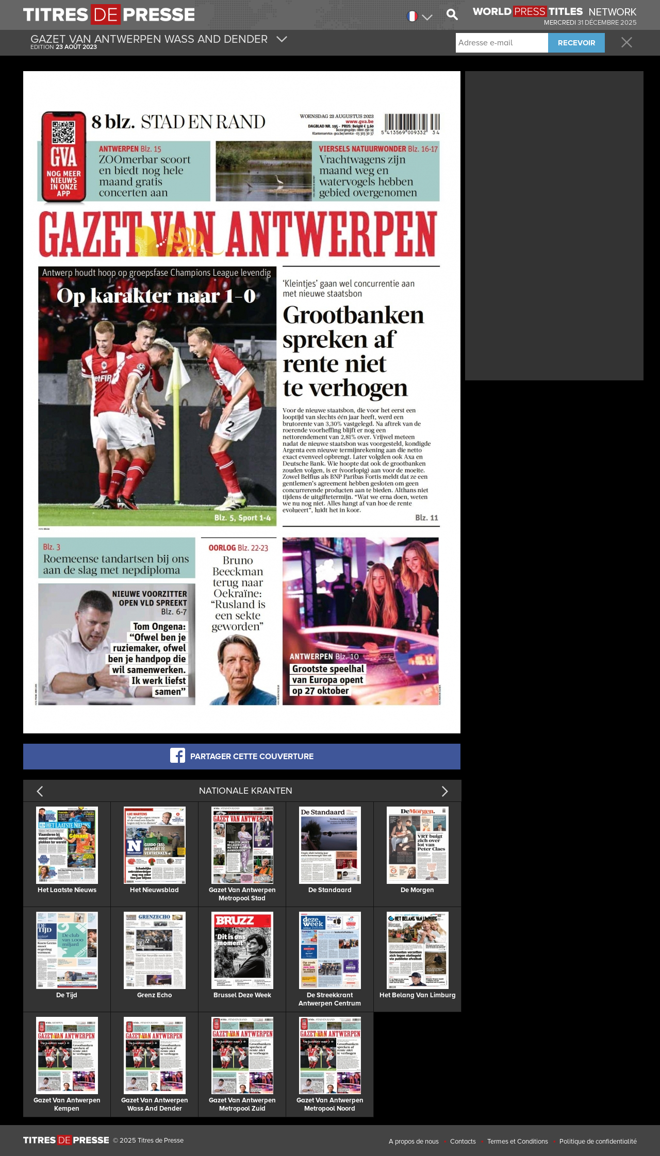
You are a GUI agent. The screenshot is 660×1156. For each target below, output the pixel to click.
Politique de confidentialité (598, 1141)
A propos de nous (414, 1141)
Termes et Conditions (517, 1141)
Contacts (463, 1141)
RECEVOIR (577, 42)
